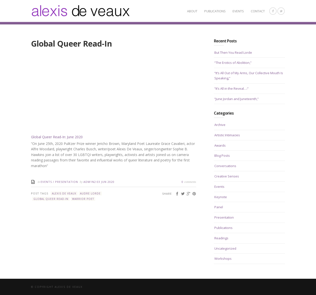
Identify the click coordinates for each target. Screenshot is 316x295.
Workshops (223, 258)
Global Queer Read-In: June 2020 (57, 137)
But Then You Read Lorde (233, 52)
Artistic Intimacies (227, 135)
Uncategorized (225, 248)
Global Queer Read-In (50, 199)
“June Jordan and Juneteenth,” (236, 99)
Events (238, 11)
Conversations (225, 166)
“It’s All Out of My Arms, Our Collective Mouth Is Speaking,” (248, 75)
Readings (221, 238)
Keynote (220, 197)
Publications (215, 11)
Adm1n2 (89, 182)
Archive (219, 124)
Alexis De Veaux (64, 193)
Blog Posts (222, 155)
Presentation (66, 182)
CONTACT (258, 11)
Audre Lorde (90, 193)
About (192, 11)
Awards (220, 145)
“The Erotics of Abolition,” (233, 62)
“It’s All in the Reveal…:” (231, 88)
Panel (218, 207)
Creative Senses (226, 176)
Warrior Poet (83, 199)
